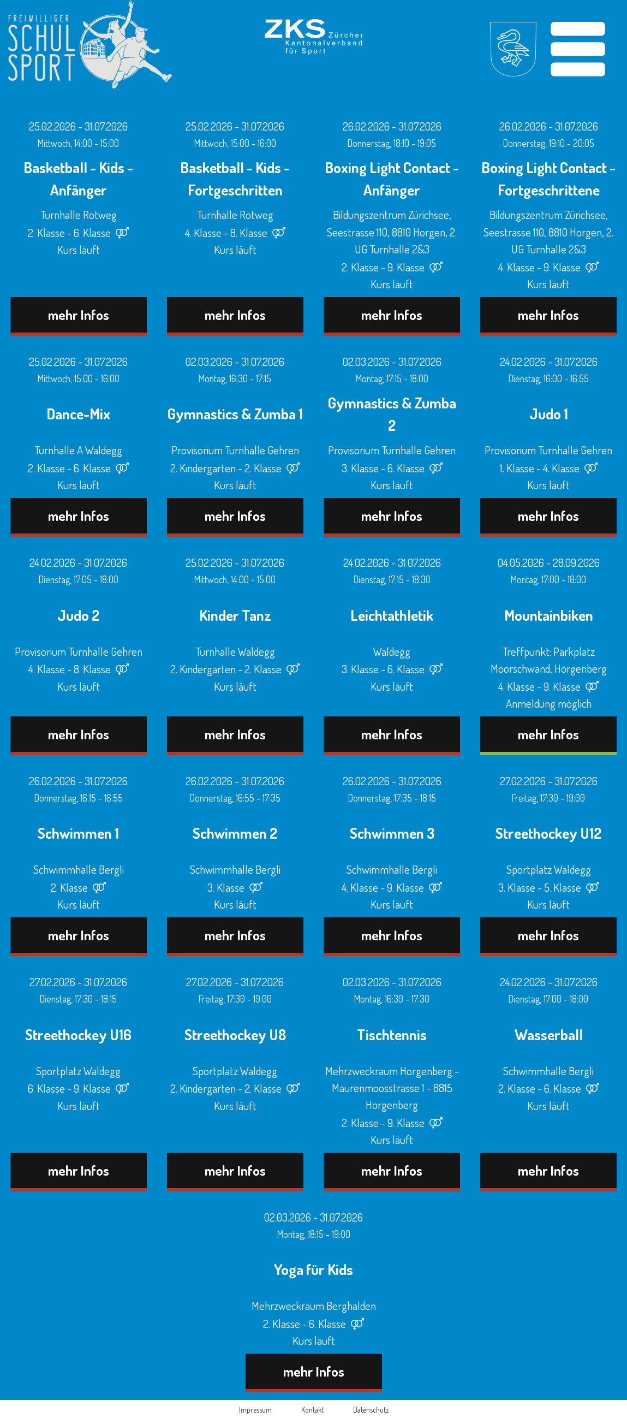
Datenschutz (371, 1409)
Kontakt (312, 1409)
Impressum (255, 1409)
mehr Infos (78, 314)
